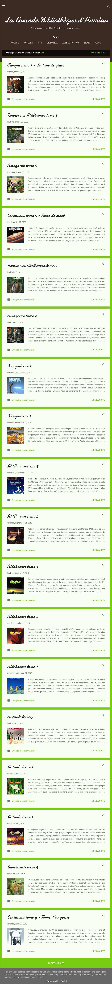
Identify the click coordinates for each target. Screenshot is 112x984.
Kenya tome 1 (19, 416)
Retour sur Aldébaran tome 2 (32, 266)
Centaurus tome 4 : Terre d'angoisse (38, 917)
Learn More (52, 981)
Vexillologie (98, 43)
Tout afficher (98, 53)
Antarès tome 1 (20, 817)
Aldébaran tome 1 (22, 667)
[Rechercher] (108, 7)
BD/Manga (48, 43)
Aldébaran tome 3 (22, 567)
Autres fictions (67, 43)
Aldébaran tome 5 (22, 466)
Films (83, 43)
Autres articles (56, 964)
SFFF (36, 43)
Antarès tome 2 (20, 767)
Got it (64, 981)
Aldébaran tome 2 (22, 617)
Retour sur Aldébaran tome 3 (32, 115)
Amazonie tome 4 (22, 316)
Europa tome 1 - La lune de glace (35, 65)
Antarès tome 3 (20, 717)
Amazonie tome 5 (22, 166)
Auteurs (24, 43)
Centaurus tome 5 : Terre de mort (35, 216)
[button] (103, 64)
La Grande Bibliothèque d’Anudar (56, 19)
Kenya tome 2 (19, 366)
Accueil (11, 43)
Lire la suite (98, 100)
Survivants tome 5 (22, 867)
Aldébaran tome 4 (22, 516)
